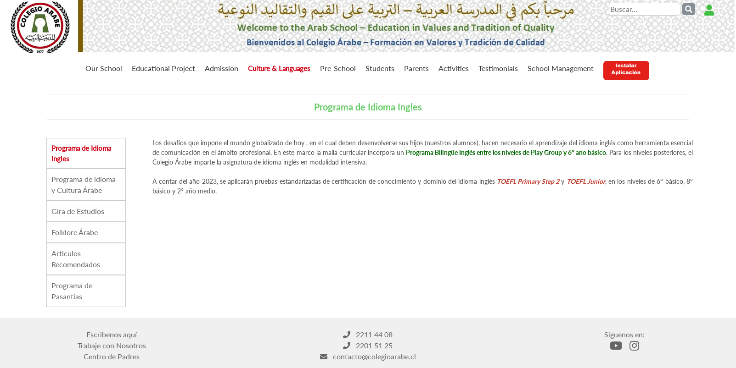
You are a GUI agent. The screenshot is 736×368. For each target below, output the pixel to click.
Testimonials (498, 68)
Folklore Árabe (74, 232)
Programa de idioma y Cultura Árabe (83, 184)
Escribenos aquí (111, 334)
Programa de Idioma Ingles (81, 153)
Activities (453, 68)
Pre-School (338, 68)
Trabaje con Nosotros (112, 345)
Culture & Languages (279, 68)
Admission (221, 68)
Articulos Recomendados (75, 259)
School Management (561, 68)
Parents (416, 68)
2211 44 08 (368, 334)
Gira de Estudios (77, 211)
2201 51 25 (368, 345)
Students (379, 68)
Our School (103, 68)
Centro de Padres (112, 356)
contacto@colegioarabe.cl (368, 356)
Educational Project (163, 68)
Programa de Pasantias (71, 291)
